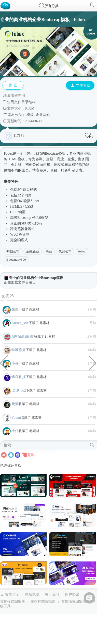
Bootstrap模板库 (6, 5)
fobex (82, 251)
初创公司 (13, 251)
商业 (49, 251)
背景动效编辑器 (73, 601)
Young (16, 417)
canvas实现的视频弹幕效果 (4, 362)
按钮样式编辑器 (43, 601)
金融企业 (32, 251)
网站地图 (32, 594)
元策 (15, 404)
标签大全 (12, 594)
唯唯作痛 (18, 350)
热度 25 (8, 296)
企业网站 (43, 115)
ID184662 (18, 390)
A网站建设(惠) (22, 336)
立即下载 (80, 85)
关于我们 (52, 594)
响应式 (59, 165)
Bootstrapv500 (16, 259)
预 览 (13, 85)
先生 (15, 309)
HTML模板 (16, 159)
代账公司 (65, 251)
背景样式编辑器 (12, 601)
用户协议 (72, 594)
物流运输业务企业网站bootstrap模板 (93, 362)
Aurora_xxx (20, 323)
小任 (15, 363)
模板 (30, 115)
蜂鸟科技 (18, 377)
